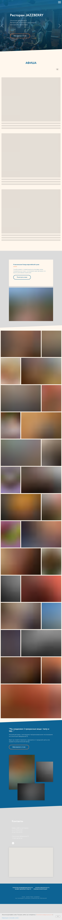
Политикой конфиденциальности (44, 914)
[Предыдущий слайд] (2, 26)
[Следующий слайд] (60, 26)
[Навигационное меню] (59, 2)
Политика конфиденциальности (23, 887)
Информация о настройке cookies (10, 918)
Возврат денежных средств (23, 889)
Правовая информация (40, 889)
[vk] (13, 843)
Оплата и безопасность (42, 887)
